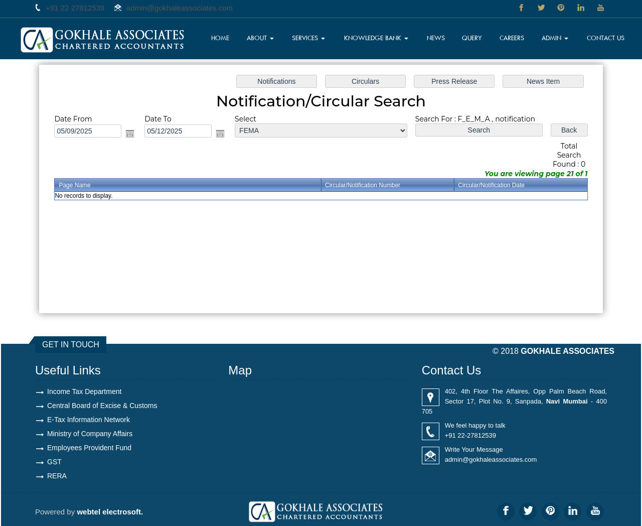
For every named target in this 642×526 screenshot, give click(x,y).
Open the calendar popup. (129, 133)
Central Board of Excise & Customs (102, 406)
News (436, 38)
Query (472, 38)
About (260, 38)
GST (54, 462)
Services (308, 38)
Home (220, 38)
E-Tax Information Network (88, 420)
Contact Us (605, 38)
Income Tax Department (84, 391)
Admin (555, 38)
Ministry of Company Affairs (89, 434)
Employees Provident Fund (89, 448)
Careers (512, 38)
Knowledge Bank (376, 38)
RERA (57, 476)
